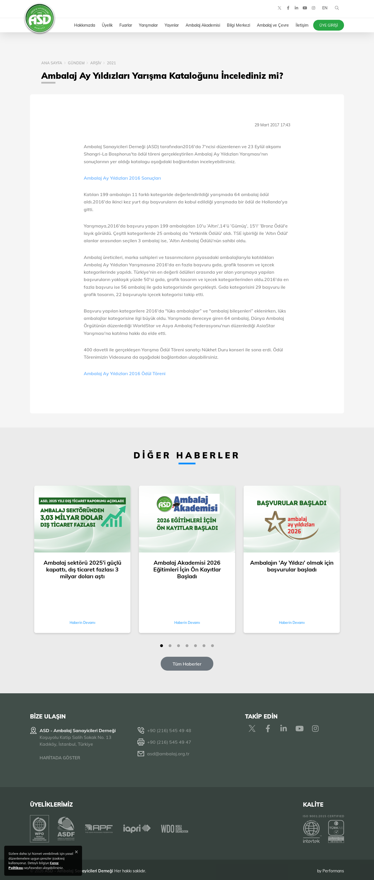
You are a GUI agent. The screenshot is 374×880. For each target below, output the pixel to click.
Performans (333, 868)
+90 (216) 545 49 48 (169, 730)
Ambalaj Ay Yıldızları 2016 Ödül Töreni (124, 373)
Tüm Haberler (187, 664)
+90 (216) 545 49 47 (169, 742)
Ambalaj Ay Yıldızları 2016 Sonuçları (122, 178)
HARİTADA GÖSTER (60, 757)
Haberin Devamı (82, 622)
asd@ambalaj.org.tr (168, 753)
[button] (161, 645)
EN (323, 11)
